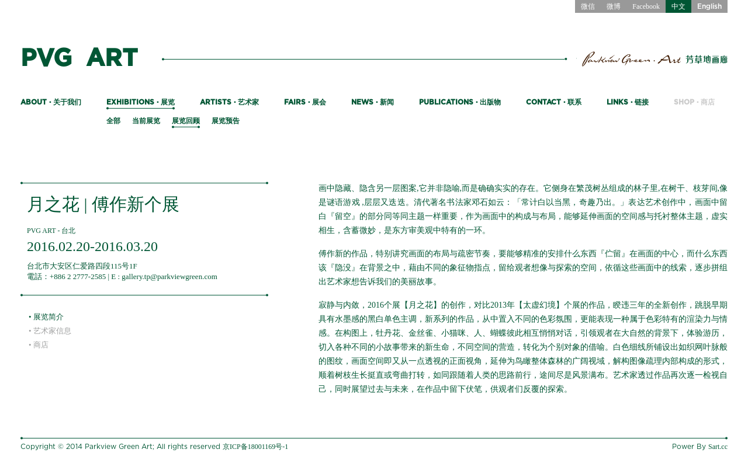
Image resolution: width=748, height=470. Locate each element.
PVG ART (79, 59)
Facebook (646, 6)
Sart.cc (718, 447)
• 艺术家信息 (50, 330)
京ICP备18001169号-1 (255, 447)
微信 (588, 6)
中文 (678, 6)
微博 (614, 6)
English (709, 6)
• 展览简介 (46, 316)
